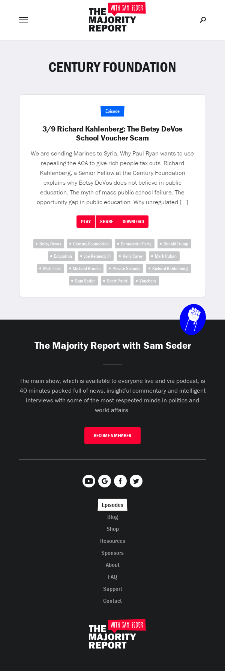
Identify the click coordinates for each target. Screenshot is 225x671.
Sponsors (112, 552)
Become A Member (112, 435)
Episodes (112, 505)
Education (63, 256)
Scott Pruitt (117, 281)
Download (133, 221)
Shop (112, 529)
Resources (112, 541)
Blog (112, 517)
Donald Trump (176, 244)
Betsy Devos (50, 244)
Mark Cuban (166, 256)
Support (112, 588)
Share (106, 221)
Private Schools (126, 268)
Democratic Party (136, 244)
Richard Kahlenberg (170, 268)
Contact (112, 600)
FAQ (112, 576)
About (113, 564)
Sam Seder (85, 281)
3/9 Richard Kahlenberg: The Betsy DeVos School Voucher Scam (112, 133)
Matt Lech (52, 268)
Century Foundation (91, 244)
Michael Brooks (86, 268)
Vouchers (148, 281)
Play (86, 221)
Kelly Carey (133, 256)
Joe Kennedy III (97, 256)
